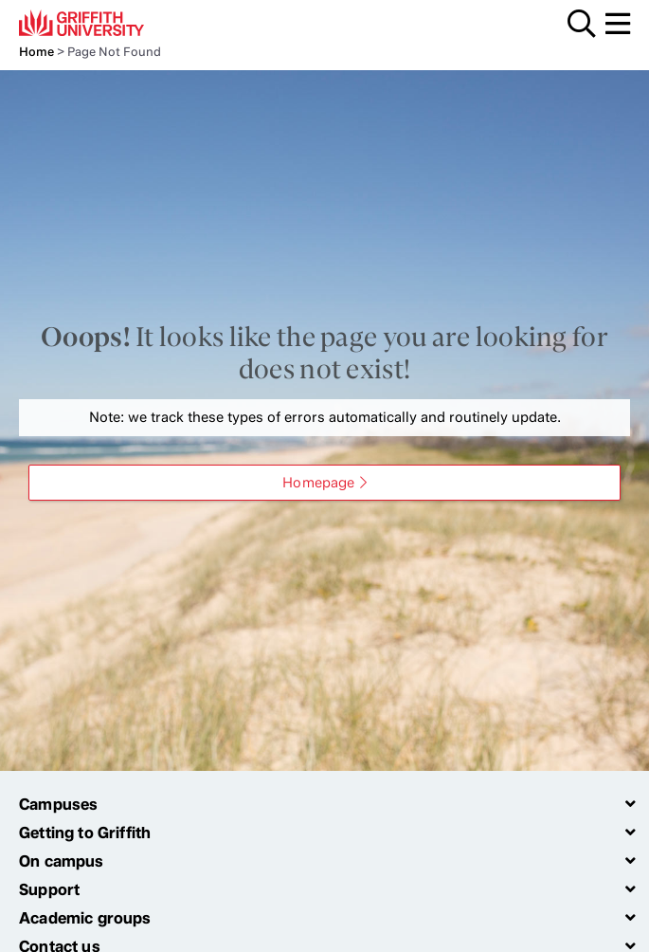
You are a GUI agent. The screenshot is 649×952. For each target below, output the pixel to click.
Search (582, 23)
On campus (61, 860)
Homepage (318, 482)
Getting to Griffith (85, 832)
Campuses (58, 804)
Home (36, 52)
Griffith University (108, 22)
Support (49, 889)
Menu (617, 23)
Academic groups (85, 917)
